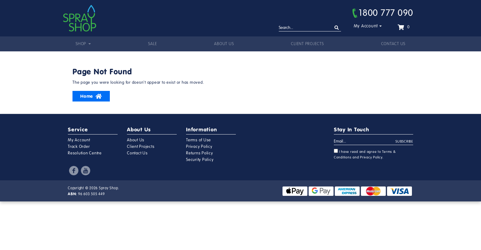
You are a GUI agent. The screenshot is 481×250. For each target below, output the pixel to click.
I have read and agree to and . (365, 154)
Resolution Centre (85, 153)
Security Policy (199, 159)
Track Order (79, 146)
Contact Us (393, 43)
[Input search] (310, 28)
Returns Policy (199, 153)
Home (91, 96)
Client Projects (307, 43)
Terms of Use (198, 140)
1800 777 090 (383, 12)
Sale (152, 43)
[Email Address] (365, 141)
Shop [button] (81, 43)
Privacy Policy (199, 146)
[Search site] (337, 27)
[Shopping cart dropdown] (404, 27)
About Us (224, 43)
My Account (366, 26)
